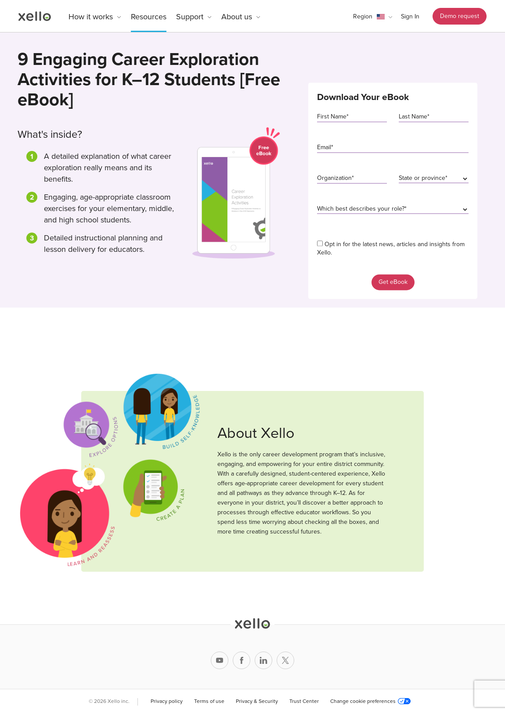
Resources (148, 16)
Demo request (459, 16)
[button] (372, 17)
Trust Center (304, 701)
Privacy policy (167, 701)
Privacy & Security (257, 701)
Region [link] (362, 16)
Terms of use (209, 701)
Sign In (410, 16)
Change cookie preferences (370, 701)
